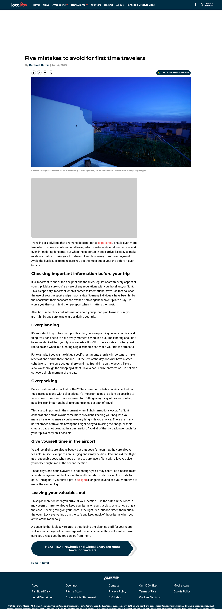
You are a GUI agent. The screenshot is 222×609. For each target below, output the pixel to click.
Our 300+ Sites (148, 596)
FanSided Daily (41, 602)
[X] (202, 4)
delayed (82, 479)
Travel (36, 4)
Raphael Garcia (39, 65)
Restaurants (78, 4)
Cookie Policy (182, 602)
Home (34, 573)
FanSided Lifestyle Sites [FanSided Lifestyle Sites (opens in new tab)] (141, 4)
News (46, 4)
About (120, 4)
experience (105, 242)
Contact (114, 596)
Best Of (108, 4)
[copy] (51, 72)
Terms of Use (147, 602)
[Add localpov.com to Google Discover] (173, 72)
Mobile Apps (181, 596)
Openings (72, 596)
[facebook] (195, 4)
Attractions (59, 4)
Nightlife (96, 4)
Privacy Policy (117, 602)
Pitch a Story (74, 602)
